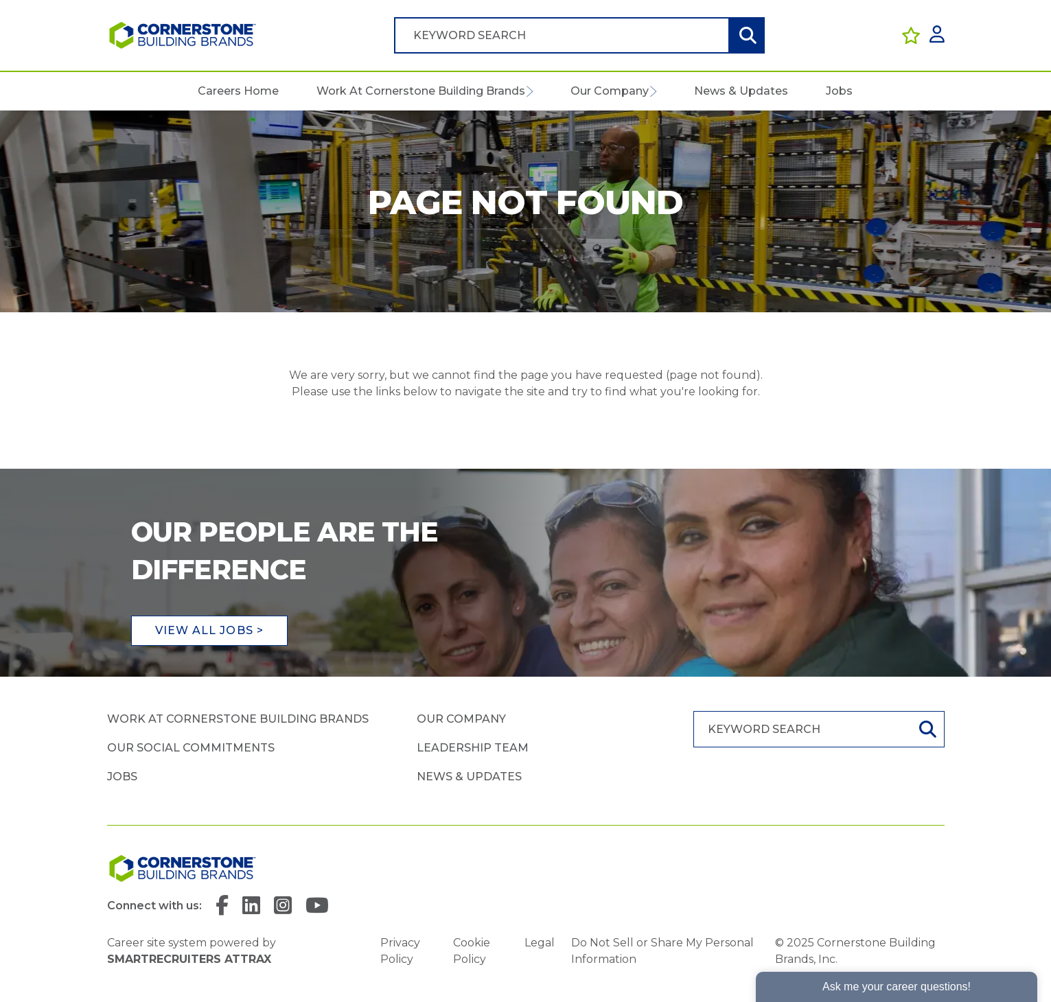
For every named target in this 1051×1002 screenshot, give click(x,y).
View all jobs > (209, 630)
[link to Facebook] (222, 906)
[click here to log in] (937, 35)
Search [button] (746, 35)
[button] (529, 91)
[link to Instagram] (283, 906)
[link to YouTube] (317, 906)
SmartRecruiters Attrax (189, 959)
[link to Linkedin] (251, 906)
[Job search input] (561, 35)
